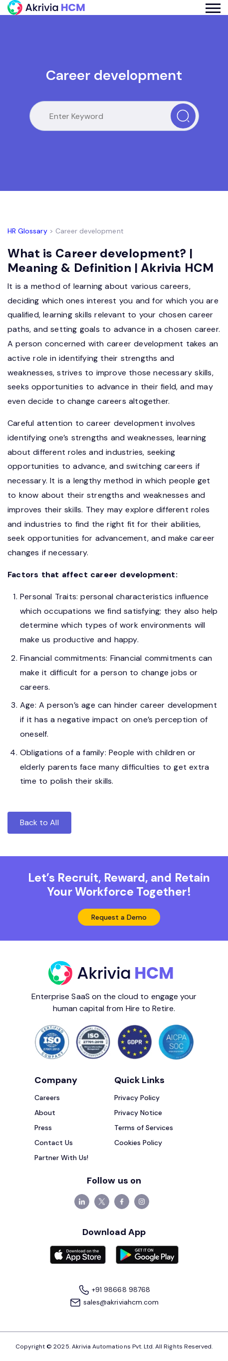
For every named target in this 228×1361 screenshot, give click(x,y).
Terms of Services (144, 1127)
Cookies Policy (138, 1142)
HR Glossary (27, 230)
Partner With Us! (61, 1157)
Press (43, 1127)
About (44, 1112)
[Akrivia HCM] (46, 7)
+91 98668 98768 (114, 1290)
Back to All (39, 822)
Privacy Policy (137, 1097)
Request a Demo (119, 917)
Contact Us (53, 1142)
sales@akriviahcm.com (114, 1303)
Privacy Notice (138, 1112)
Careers (47, 1097)
